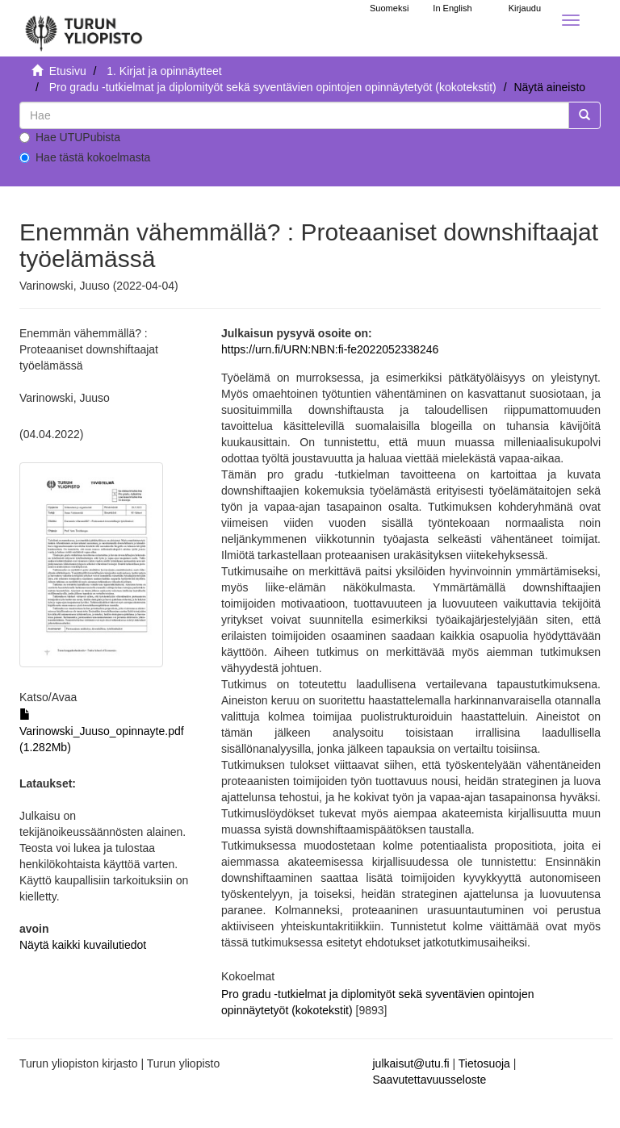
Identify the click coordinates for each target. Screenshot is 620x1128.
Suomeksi (389, 8)
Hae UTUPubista (69, 137)
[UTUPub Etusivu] (84, 28)
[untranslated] (294, 115)
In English (452, 8)
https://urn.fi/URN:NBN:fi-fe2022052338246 (329, 349)
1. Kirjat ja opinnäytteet (164, 71)
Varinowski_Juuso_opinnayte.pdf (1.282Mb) (101, 731)
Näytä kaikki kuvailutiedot (82, 944)
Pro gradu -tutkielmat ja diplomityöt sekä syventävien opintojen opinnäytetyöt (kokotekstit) (272, 87)
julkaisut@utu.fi (411, 1063)
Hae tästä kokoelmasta (84, 157)
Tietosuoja (484, 1063)
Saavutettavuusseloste (430, 1079)
